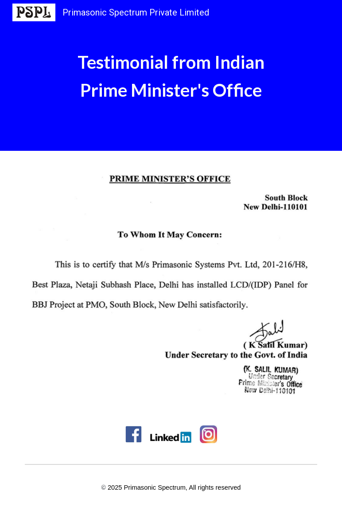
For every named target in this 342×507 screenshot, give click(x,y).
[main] (171, 75)
